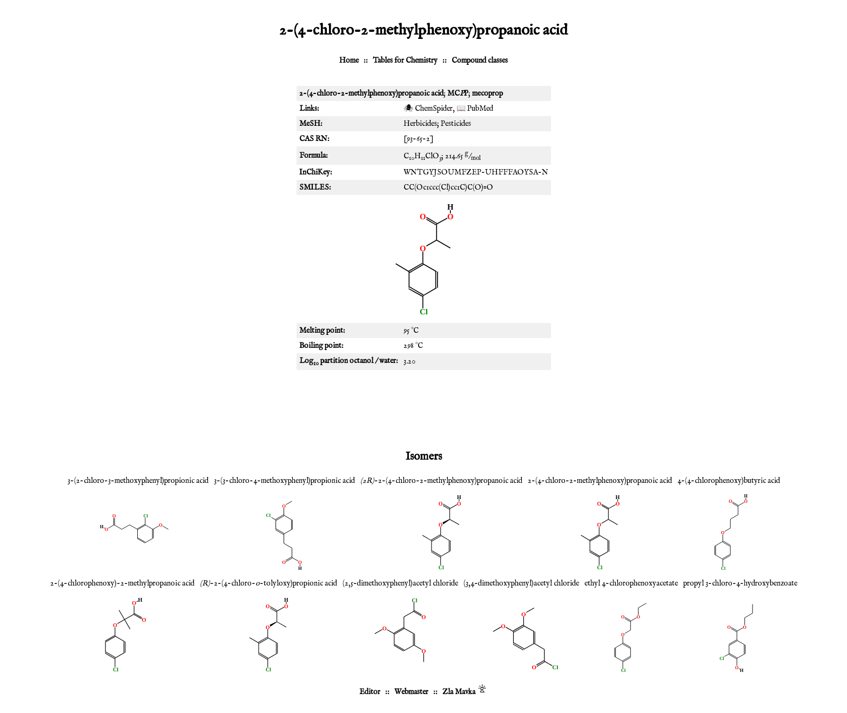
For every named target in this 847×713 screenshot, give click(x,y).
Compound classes (480, 60)
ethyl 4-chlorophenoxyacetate (631, 583)
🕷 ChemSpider (428, 108)
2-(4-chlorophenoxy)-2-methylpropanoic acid (122, 583)
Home (349, 60)
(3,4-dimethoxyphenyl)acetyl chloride (521, 583)
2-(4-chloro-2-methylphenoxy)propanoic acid (600, 481)
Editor (369, 692)
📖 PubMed (474, 108)
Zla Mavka (458, 692)
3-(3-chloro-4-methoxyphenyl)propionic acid (284, 481)
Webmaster (411, 692)
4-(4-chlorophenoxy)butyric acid (728, 481)
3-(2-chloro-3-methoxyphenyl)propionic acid (138, 481)
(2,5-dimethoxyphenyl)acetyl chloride (400, 583)
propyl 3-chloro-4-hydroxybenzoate (740, 583)
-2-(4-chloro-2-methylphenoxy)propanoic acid (441, 481)
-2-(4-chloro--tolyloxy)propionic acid (268, 583)
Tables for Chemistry (405, 60)
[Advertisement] (423, 408)
